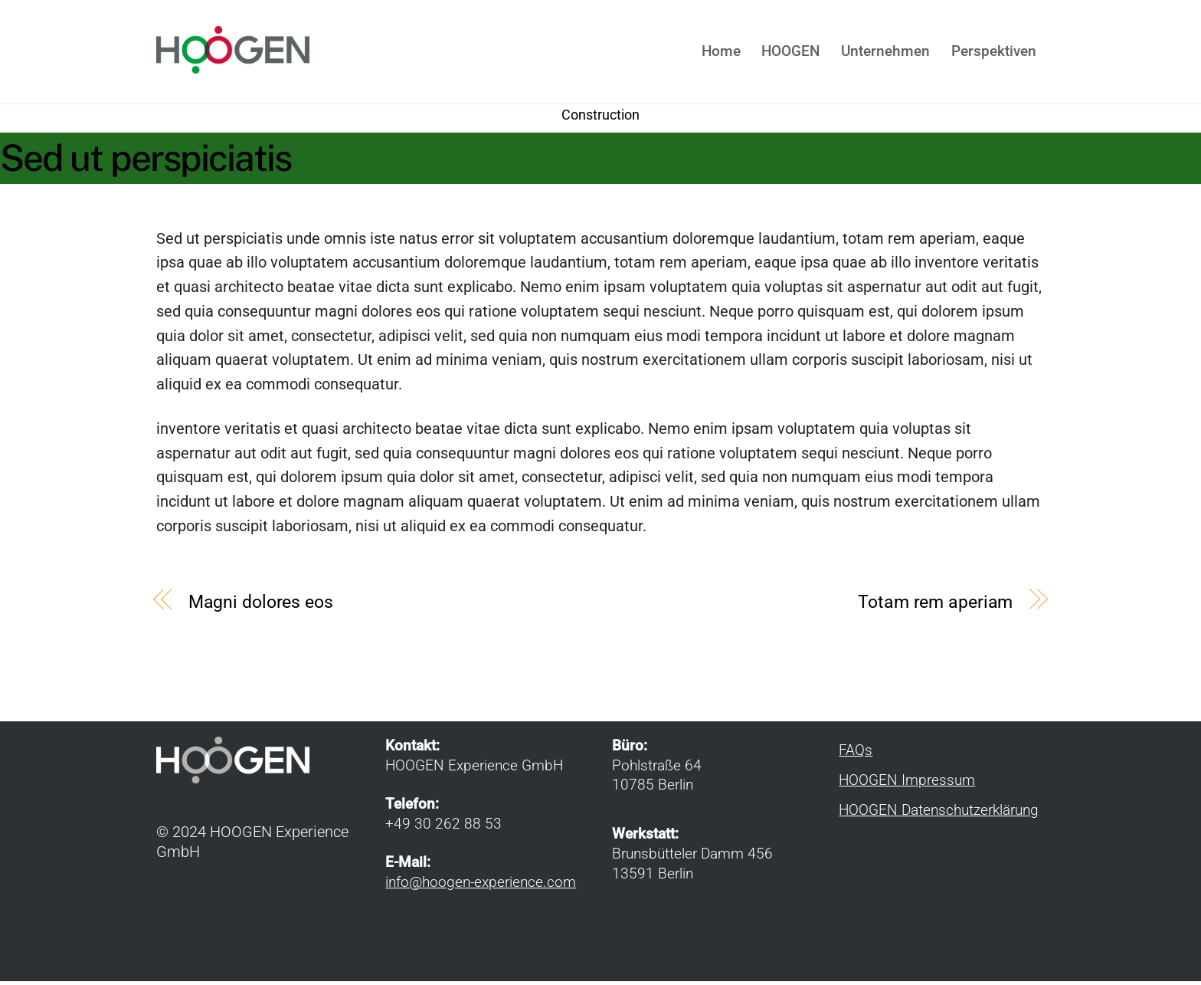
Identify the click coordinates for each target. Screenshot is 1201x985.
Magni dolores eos (260, 606)
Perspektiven (993, 53)
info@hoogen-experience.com (480, 886)
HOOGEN (790, 53)
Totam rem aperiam (935, 606)
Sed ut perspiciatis (145, 161)
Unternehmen (885, 53)
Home (721, 53)
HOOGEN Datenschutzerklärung (939, 814)
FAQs (855, 755)
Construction (600, 118)
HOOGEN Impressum (907, 785)
